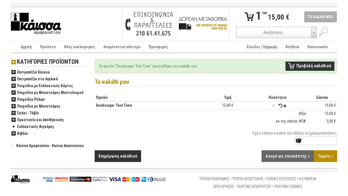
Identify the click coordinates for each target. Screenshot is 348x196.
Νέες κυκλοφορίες (79, 47)
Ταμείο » (325, 156)
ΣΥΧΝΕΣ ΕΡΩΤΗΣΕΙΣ (281, 179)
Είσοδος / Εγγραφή (262, 47)
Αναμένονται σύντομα (122, 47)
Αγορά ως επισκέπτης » (287, 156)
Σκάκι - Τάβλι (25, 113)
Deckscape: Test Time (114, 105)
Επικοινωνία (317, 47)
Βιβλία (19, 133)
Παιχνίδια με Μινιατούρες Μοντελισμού (47, 92)
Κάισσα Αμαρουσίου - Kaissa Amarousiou (50, 145)
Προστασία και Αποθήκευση (37, 120)
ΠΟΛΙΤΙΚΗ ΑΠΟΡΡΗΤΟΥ (254, 187)
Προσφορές (158, 47)
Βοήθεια (292, 47)
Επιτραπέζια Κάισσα (30, 72)
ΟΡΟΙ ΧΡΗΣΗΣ (223, 187)
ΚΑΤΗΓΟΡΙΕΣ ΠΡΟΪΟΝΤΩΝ (48, 62)
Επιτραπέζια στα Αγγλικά (34, 79)
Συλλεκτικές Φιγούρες (32, 126)
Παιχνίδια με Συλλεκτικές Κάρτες (42, 86)
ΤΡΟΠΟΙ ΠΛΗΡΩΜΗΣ (214, 179)
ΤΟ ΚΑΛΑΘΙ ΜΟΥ (320, 17)
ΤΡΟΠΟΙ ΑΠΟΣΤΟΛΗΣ (247, 179)
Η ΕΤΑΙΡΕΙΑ (307, 179)
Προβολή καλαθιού (313, 65)
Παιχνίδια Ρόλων (28, 99)
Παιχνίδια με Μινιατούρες (35, 106)
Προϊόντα (48, 47)
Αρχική (26, 47)
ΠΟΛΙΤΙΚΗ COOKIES (288, 187)
